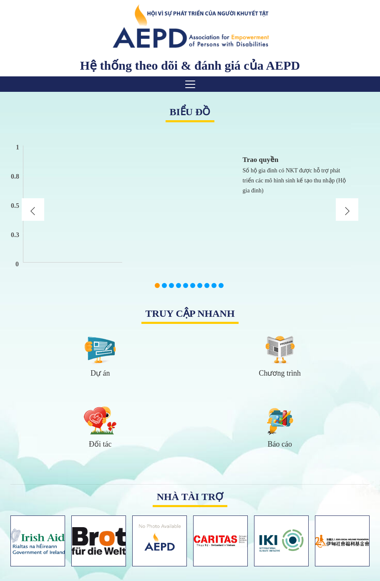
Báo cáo (280, 444)
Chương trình (280, 373)
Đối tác (100, 444)
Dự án (100, 373)
